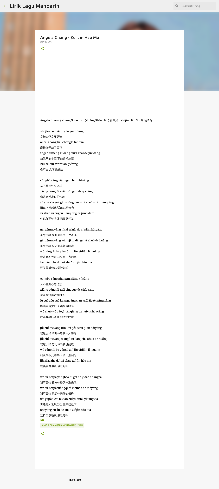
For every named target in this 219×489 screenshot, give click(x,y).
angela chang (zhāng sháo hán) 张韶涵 (62, 425)
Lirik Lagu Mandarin (34, 6)
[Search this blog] (198, 6)
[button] (42, 48)
